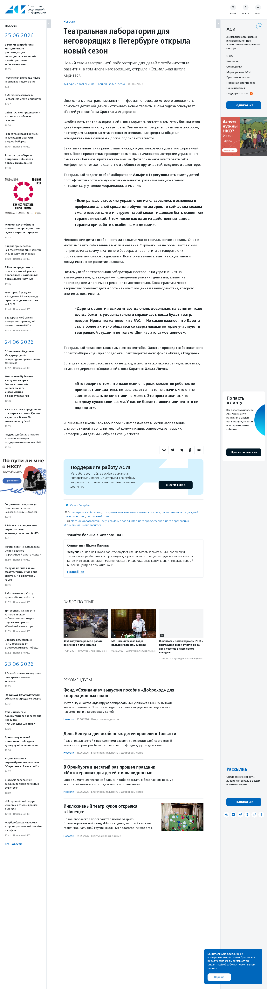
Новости (69, 21)
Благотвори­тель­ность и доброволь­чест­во (150, 650)
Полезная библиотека (240, 82)
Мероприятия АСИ (238, 72)
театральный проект (99, 516)
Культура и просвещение (79, 84)
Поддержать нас (237, 93)
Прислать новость (238, 77)
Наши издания (235, 88)
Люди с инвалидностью (110, 84)
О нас (229, 55)
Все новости (13, 844)
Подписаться (243, 105)
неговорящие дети (148, 512)
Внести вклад (175, 485)
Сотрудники (234, 66)
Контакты (232, 61)
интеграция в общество (86, 512)
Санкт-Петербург (81, 505)
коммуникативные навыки (119, 512)
